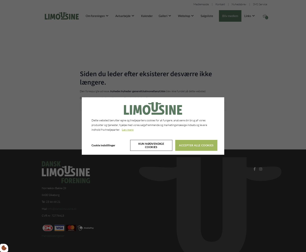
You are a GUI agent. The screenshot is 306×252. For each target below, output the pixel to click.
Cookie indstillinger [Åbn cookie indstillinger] (103, 145)
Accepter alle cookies (196, 145)
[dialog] (153, 126)
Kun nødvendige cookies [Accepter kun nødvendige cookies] (151, 145)
